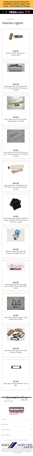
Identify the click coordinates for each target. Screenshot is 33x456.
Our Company (5, 430)
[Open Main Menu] (3, 11)
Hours (3, 419)
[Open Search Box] (6, 11)
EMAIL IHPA (24, 400)
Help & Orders (5, 435)
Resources (4, 424)
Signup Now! (16, 411)
